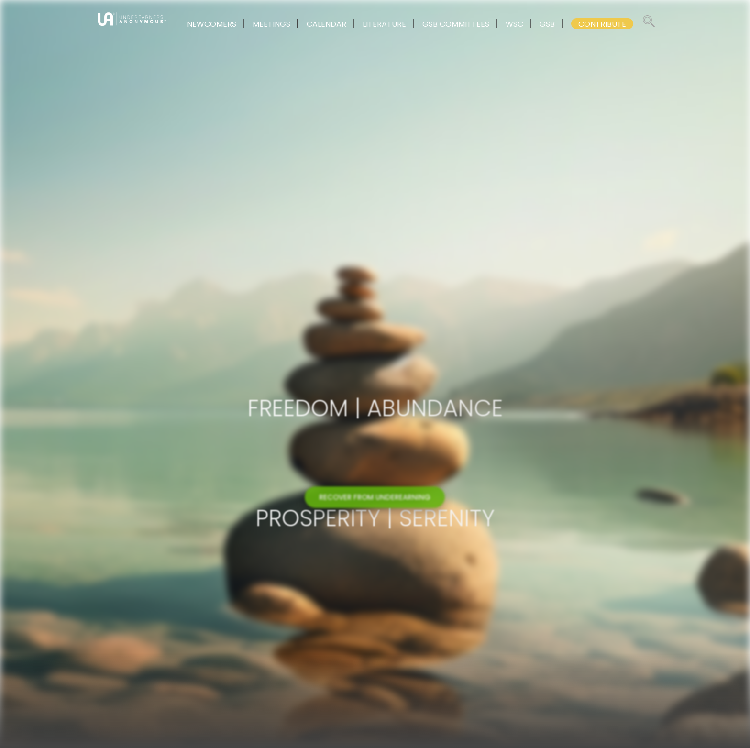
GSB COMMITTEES (455, 24)
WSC (514, 24)
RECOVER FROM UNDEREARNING (374, 502)
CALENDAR (326, 24)
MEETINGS (271, 24)
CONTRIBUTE (602, 24)
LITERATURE (384, 24)
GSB (547, 24)
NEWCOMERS (211, 24)
